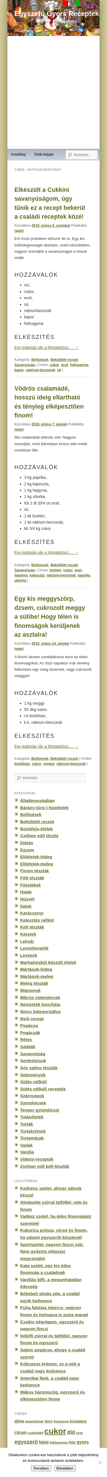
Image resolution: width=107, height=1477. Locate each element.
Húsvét (27, 899)
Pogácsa (29, 1025)
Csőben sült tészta (39, 835)
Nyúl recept (32, 1018)
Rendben (41, 1468)
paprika (84, 575)
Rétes (26, 1039)
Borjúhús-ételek (36, 828)
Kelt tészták (32, 927)
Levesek (28, 955)
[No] (100, 1462)
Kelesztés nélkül (37, 920)
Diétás (26, 842)
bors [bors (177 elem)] (49, 1421)
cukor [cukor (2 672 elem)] (55, 1431)
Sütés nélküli (33, 1081)
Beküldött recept (64, 360)
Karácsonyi (32, 913)
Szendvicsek (33, 1102)
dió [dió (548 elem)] (71, 1432)
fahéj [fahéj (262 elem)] (44, 1442)
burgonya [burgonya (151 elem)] (61, 1421)
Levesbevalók (34, 948)
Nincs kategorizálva (40, 1011)
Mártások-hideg (36, 969)
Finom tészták (34, 870)
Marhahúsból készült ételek (48, 962)
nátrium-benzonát (40, 370)
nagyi (19, 231)
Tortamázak (32, 1138)
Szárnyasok (32, 1095)
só (59, 370)
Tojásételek (31, 1116)
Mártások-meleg (36, 976)
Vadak (26, 1145)
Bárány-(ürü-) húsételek (44, 807)
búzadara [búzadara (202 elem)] (78, 1421)
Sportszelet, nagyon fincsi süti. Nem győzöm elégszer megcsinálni (52, 1251)
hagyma (21, 575)
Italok (26, 906)
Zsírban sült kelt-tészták (44, 1166)
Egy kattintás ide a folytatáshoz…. (47, 347)
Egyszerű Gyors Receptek (57, 13)
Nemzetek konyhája (40, 1004)
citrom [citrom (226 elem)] (21, 1432)
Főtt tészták (32, 877)
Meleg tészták (34, 983)
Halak (26, 891)
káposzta (37, 575)
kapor (19, 370)
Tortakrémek (33, 1131)
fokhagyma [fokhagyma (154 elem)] (58, 1442)
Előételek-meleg (36, 863)
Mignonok (30, 990)
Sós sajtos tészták (39, 1067)
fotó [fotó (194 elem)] (72, 1442)
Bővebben (65, 1468)
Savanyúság (25, 365)
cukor (54, 365)
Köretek (28, 934)
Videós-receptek (37, 1159)
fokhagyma (79, 365)
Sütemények (33, 1074)
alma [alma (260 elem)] (19, 1421)
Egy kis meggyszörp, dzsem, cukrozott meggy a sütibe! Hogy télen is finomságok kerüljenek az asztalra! (50, 616)
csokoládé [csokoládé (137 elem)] (35, 1432)
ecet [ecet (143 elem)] (79, 1432)
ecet (64, 365)
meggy (48, 764)
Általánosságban (37, 800)
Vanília (27, 1152)
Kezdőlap (18, 154)
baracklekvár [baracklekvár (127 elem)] (34, 1421)
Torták (26, 1124)
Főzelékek (30, 885)
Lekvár (27, 941)
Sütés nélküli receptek (43, 1088)
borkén (55, 570)
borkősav (22, 764)
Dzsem (27, 849)
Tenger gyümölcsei (39, 1110)
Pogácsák (30, 1032)
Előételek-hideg (36, 856)
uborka (20, 580)
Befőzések (40, 360)
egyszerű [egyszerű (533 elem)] (26, 1442)
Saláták (27, 1046)
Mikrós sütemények (40, 997)
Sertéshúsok (33, 1060)
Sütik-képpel (43, 154)
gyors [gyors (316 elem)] (82, 1442)
